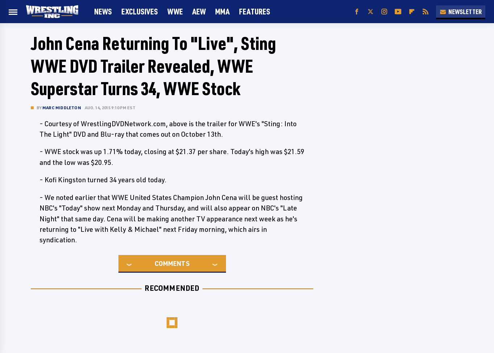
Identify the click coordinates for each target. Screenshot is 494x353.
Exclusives (139, 11)
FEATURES (254, 11)
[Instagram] (384, 12)
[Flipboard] (412, 12)
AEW (199, 11)
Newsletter (461, 12)
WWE (175, 11)
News (103, 11)
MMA (222, 11)
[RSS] (425, 12)
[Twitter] (370, 12)
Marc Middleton (61, 107)
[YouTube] (398, 12)
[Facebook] (356, 12)
